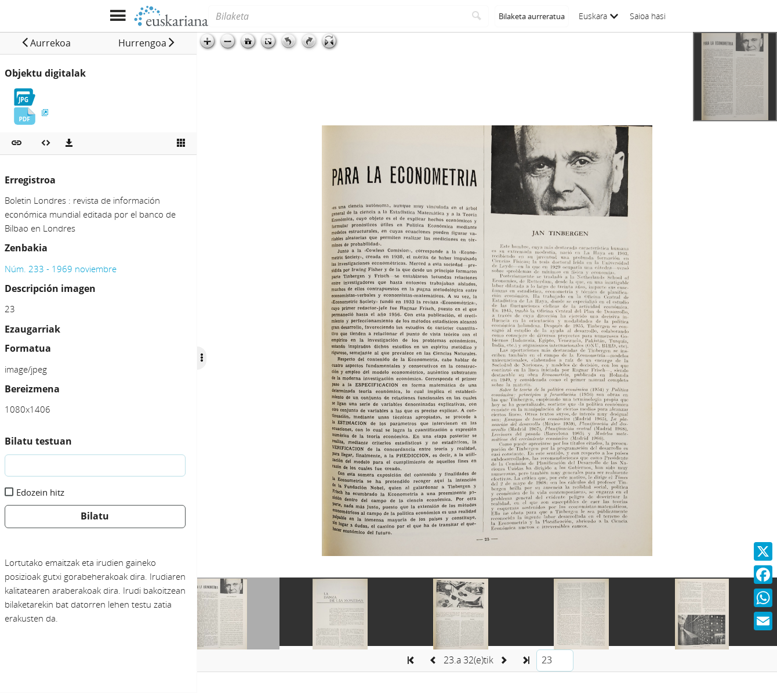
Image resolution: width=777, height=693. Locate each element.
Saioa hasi (648, 15)
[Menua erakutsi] (117, 16)
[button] (46, 43)
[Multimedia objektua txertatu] (45, 143)
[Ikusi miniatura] (181, 143)
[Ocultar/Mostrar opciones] (201, 358)
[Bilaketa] (336, 16)
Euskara (598, 15)
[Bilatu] (477, 16)
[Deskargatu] (69, 143)
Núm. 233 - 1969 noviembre (61, 269)
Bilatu (95, 516)
